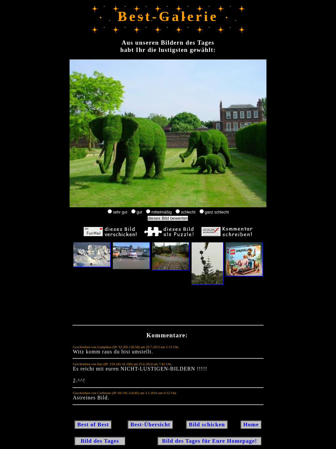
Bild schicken (206, 424)
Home (251, 424)
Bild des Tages (99, 441)
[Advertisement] (168, 306)
